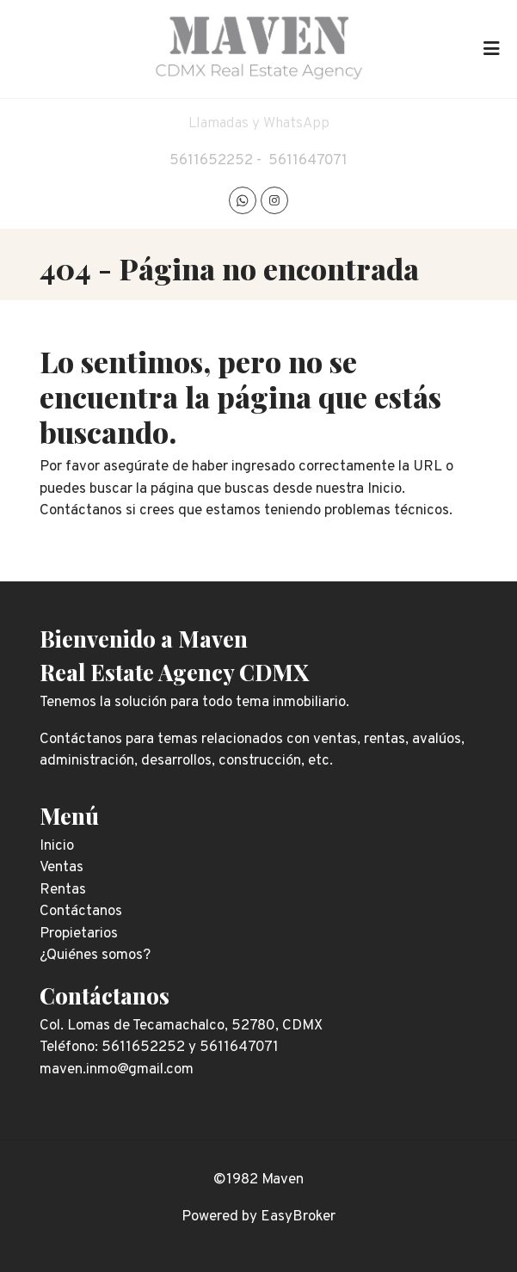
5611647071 (308, 160)
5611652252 (211, 160)
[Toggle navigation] (491, 49)
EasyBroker (298, 1216)
